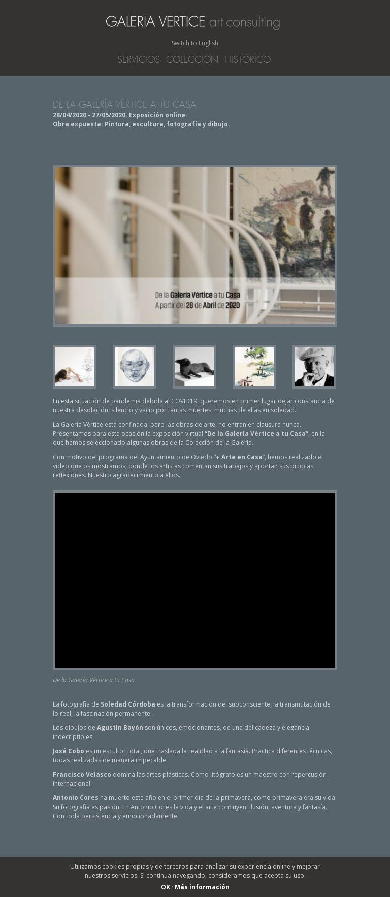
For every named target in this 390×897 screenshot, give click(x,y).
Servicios (138, 60)
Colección (192, 60)
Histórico (247, 60)
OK (165, 887)
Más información (202, 887)
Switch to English (195, 43)
